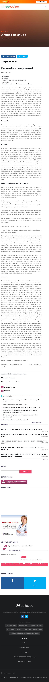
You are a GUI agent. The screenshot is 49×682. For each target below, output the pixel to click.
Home (3, 673)
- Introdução (5, 76)
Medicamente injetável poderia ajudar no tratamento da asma (24, 435)
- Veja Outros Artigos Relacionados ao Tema (16, 84)
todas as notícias (36, 422)
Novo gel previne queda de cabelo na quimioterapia (24, 430)
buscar (23, 557)
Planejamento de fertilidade (33, 629)
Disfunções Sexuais (8, 378)
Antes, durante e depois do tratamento (14, 183)
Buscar (25, 471)
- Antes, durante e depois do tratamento (13, 80)
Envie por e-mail (9, 387)
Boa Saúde (4, 31)
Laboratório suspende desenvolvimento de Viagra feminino (21, 407)
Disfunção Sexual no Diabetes (11, 382)
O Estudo (4, 144)
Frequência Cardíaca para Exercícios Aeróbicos (24, 633)
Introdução (5, 121)
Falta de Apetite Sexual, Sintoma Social (15, 420)
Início (24, 643)
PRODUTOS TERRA (41, 1)
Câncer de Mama (11, 625)
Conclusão (4, 277)
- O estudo (4, 78)
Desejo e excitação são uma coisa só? (15, 404)
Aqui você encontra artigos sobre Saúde (20, 546)
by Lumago (43, 677)
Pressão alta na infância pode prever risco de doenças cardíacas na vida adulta (24, 455)
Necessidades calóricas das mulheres (30, 625)
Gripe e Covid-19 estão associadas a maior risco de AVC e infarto (24, 442)
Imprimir (7, 391)
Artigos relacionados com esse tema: (14, 374)
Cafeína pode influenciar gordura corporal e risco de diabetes (24, 449)
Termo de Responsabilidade (24, 657)
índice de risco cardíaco (14, 629)
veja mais (45, 459)
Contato (24, 652)
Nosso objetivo (24, 662)
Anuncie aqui (10, 673)
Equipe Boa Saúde (6, 39)
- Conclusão (5, 82)
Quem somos (24, 647)
